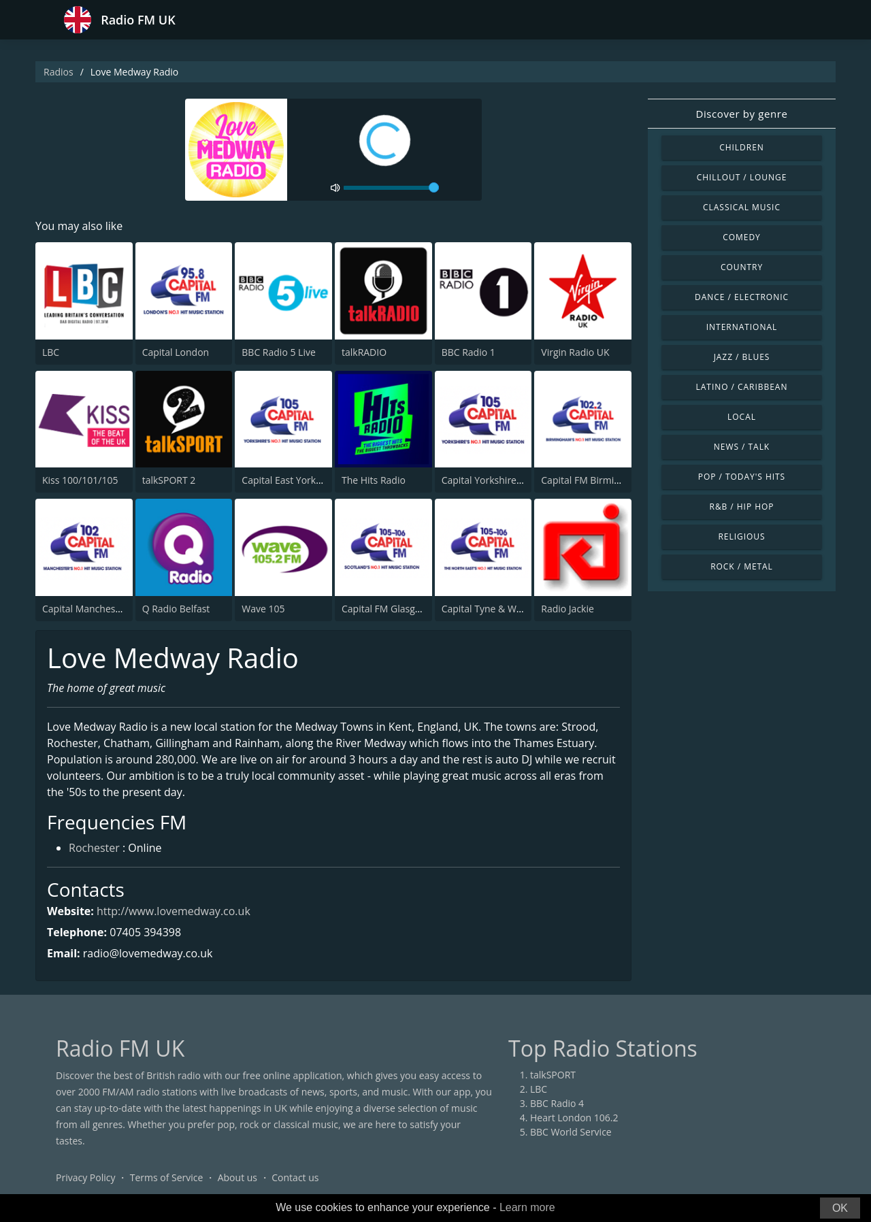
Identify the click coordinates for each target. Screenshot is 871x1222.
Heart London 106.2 (574, 1117)
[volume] (391, 188)
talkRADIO (364, 352)
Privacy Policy (85, 1177)
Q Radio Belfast (176, 608)
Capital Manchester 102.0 (98, 608)
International (741, 327)
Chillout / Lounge (742, 177)
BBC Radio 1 (468, 352)
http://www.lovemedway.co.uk (173, 911)
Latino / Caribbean (742, 387)
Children (741, 147)
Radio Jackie (567, 608)
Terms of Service (166, 1177)
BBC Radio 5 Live (278, 352)
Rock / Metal (741, 566)
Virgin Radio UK (575, 352)
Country (742, 267)
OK (840, 1208)
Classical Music (741, 207)
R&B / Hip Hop (742, 506)
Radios (58, 71)
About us (237, 1177)
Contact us (295, 1177)
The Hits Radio (374, 480)
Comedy (742, 237)
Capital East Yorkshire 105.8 (303, 480)
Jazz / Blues (742, 357)
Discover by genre (741, 113)
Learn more (527, 1207)
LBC (50, 352)
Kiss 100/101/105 (80, 480)
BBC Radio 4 (557, 1103)
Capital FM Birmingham (592, 480)
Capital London (176, 352)
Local (741, 417)
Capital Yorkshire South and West (515, 480)
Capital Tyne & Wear (486, 608)
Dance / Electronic (742, 297)
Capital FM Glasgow (385, 608)
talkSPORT (553, 1074)
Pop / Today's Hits (741, 476)
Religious (741, 536)
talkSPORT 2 (169, 480)
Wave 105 (263, 608)
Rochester (94, 847)
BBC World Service (571, 1131)
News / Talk (742, 446)
